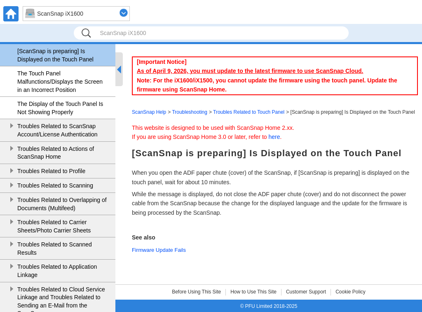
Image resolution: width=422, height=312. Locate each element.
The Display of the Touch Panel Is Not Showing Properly (60, 108)
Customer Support (306, 292)
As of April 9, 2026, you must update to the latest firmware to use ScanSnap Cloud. (250, 71)
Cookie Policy (350, 292)
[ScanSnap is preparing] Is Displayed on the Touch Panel (55, 55)
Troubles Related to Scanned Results (54, 248)
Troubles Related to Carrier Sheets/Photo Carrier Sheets (54, 226)
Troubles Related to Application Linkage (57, 270)
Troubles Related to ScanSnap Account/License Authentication (57, 130)
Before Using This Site (196, 292)
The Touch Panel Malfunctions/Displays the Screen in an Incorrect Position (60, 81)
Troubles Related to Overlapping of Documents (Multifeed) (62, 204)
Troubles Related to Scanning (55, 185)
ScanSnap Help (149, 112)
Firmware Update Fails (159, 250)
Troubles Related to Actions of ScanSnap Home (55, 152)
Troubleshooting (189, 112)
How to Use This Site (253, 292)
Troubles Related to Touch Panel (248, 112)
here (274, 137)
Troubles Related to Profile (51, 171)
